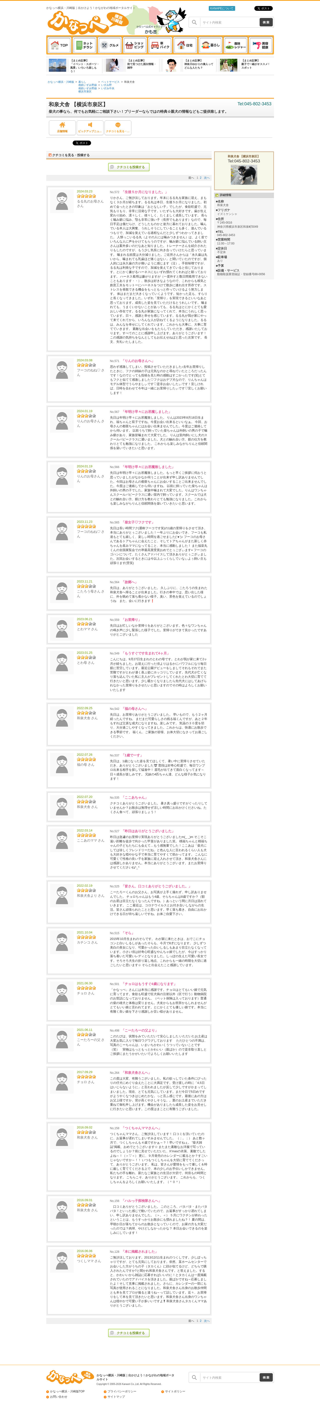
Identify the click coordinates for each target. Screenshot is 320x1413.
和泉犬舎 (129, 81)
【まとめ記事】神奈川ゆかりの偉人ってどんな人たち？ (198, 64)
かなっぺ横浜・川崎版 (61, 81)
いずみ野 (106, 84)
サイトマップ (116, 1396)
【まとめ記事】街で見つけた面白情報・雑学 (141, 64)
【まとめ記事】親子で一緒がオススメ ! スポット (255, 64)
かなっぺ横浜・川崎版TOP (67, 1391)
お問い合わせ (58, 1396)
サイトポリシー (175, 1391)
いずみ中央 (107, 88)
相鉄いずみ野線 (87, 84)
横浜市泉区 (85, 91)
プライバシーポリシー (122, 1391)
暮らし (82, 81)
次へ (207, 177)
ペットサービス (110, 81)
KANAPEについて (221, 8)
